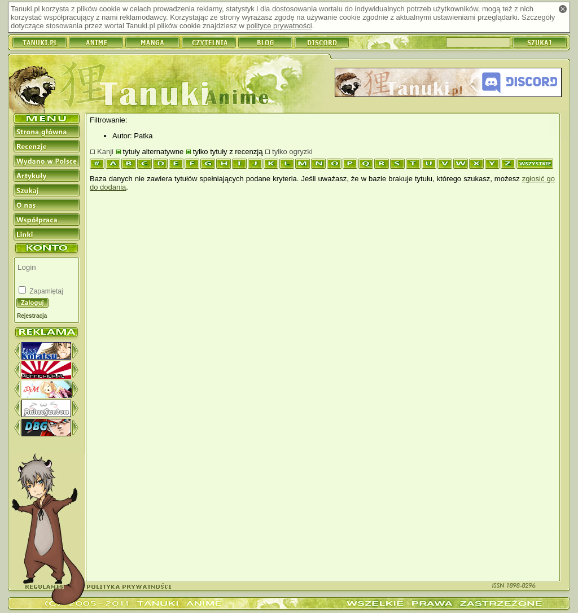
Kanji (105, 151)
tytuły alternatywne (153, 151)
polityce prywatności (279, 25)
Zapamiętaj (45, 291)
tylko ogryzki (292, 151)
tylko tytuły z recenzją (228, 151)
